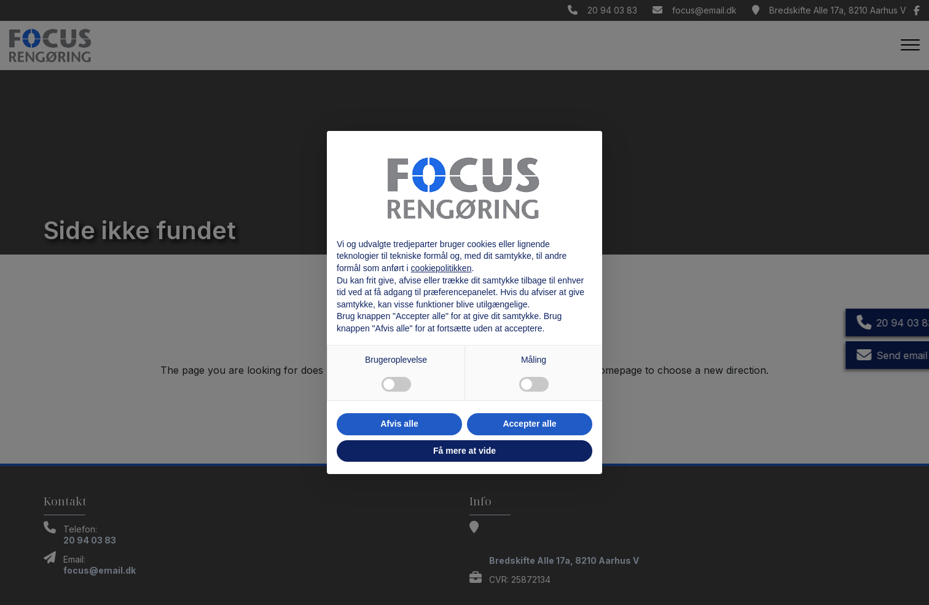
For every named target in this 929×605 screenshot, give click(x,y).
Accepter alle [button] (529, 424)
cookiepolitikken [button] (441, 268)
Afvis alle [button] (399, 424)
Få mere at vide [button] (464, 451)
